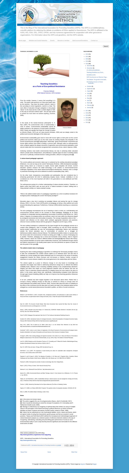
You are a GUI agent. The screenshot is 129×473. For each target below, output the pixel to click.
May (88, 98)
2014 (87, 117)
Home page (22, 40)
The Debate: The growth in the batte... (97, 79)
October (89, 86)
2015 (87, 115)
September (90, 88)
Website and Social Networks (38, 40)
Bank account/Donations (80, 40)
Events (52, 40)
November (90, 68)
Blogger (94, 464)
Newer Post (24, 452)
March (89, 103)
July (88, 93)
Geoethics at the (91, 75)
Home (49, 452)
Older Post (74, 452)
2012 (87, 122)
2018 (87, 63)
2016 (87, 113)
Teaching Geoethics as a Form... (95, 72)
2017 (87, 110)
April (88, 100)
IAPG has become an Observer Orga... (97, 77)
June (88, 95)
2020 (87, 59)
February (89, 105)
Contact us (94, 40)
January (89, 107)
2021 (87, 56)
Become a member (63, 40)
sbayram (82, 464)
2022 (87, 54)
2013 (87, 120)
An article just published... (93, 70)
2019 (87, 61)
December (90, 65)
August (89, 91)
